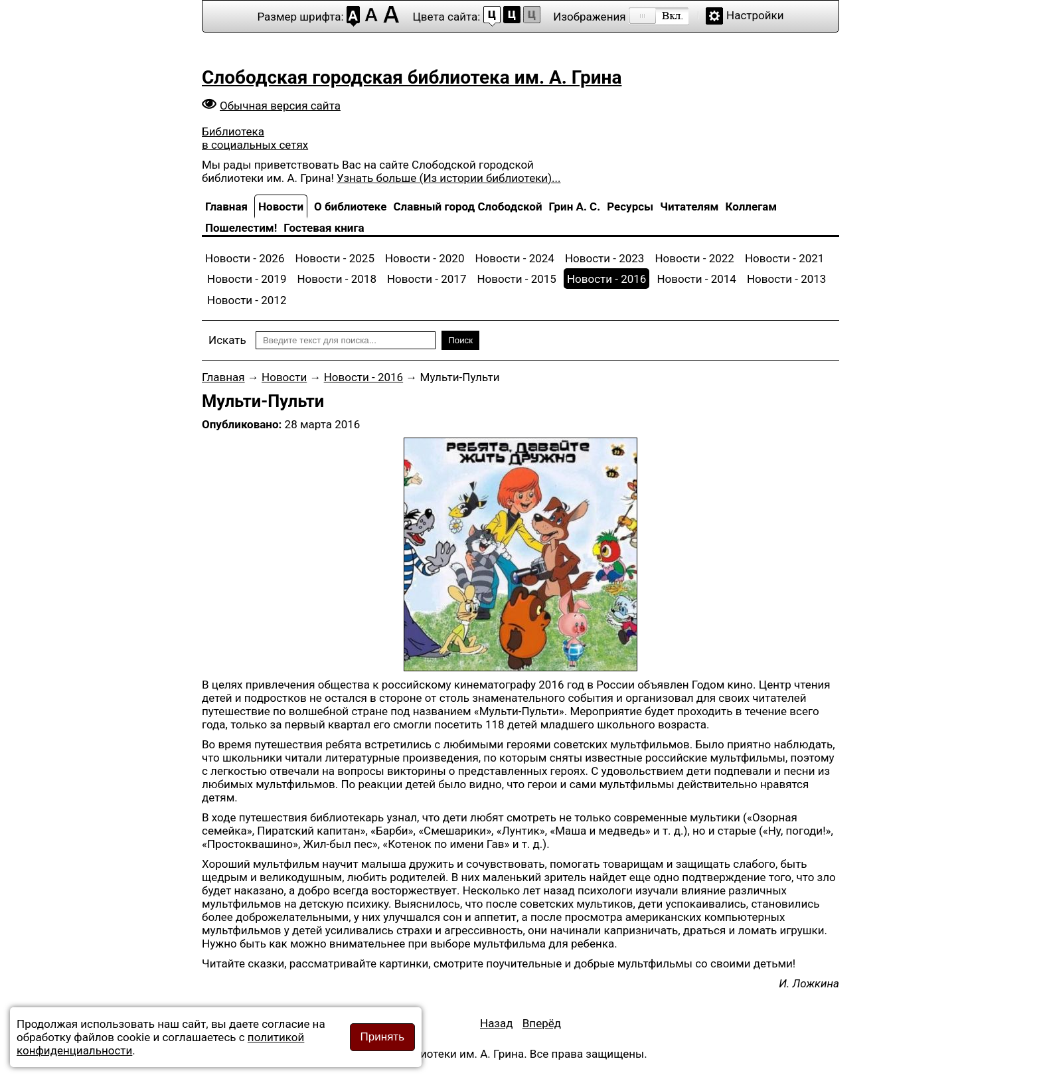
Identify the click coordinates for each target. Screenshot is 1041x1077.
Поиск (460, 340)
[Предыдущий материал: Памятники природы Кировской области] (496, 1023)
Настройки (755, 15)
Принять (382, 1037)
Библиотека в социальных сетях (255, 138)
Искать (227, 340)
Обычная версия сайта (280, 105)
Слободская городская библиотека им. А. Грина (411, 77)
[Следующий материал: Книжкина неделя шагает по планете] (541, 1023)
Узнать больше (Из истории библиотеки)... (448, 178)
